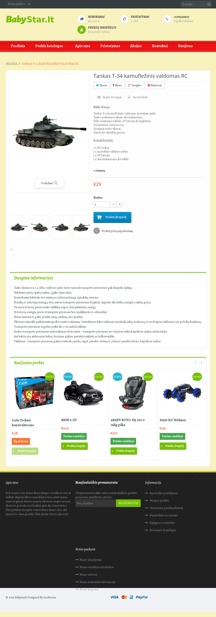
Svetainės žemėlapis (162, 530)
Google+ (135, 85)
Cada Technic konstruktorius (23, 422)
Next (12, 250)
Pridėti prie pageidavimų (117, 231)
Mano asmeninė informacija (28, 580)
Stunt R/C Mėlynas (173, 420)
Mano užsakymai (21, 557)
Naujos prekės (159, 500)
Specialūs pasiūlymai (163, 493)
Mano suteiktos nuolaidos (27, 565)
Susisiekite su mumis (163, 515)
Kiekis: (98, 197)
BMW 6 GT (69, 420)
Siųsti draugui (112, 97)
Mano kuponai (19, 587)
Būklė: (97, 107)
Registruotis (128, 503)
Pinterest (155, 85)
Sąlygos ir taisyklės (162, 523)
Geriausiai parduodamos (166, 508)
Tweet (101, 85)
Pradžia (11, 64)
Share (117, 85)
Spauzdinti (140, 97)
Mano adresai (19, 572)
